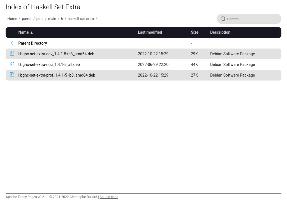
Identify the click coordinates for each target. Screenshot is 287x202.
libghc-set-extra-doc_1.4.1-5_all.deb (49, 64)
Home (12, 19)
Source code (109, 197)
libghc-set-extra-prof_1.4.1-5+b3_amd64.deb (56, 75)
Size (194, 32)
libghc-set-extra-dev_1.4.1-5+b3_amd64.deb (56, 54)
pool (39, 19)
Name (23, 32)
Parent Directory (32, 43)
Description (220, 32)
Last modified (150, 32)
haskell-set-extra (81, 19)
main (52, 19)
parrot (26, 19)
